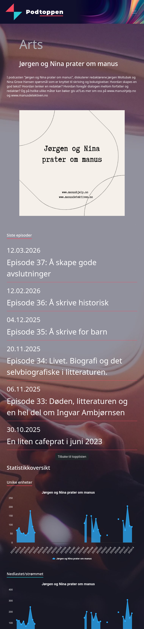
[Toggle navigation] (134, 12)
